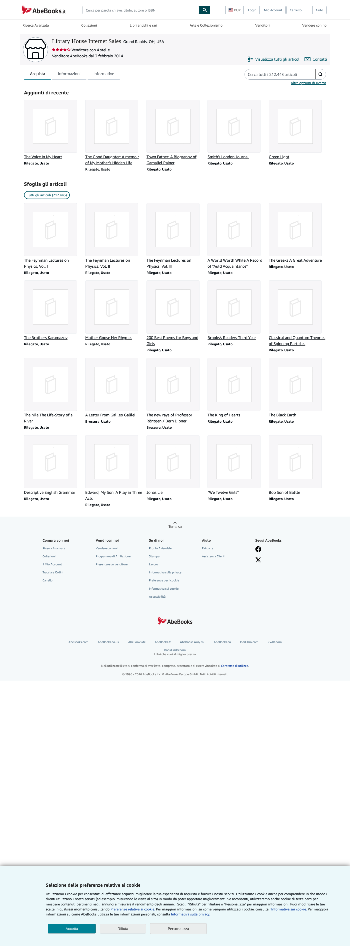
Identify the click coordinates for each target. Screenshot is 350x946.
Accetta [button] (72, 928)
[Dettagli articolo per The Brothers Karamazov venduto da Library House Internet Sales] (52, 310)
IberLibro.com (249, 642)
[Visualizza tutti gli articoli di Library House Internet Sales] (273, 59)
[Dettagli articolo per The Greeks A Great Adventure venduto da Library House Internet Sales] (297, 233)
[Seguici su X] (258, 560)
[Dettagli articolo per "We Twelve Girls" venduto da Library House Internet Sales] (236, 465)
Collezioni (89, 25)
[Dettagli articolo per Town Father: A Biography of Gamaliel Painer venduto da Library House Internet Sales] (175, 133)
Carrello (47, 580)
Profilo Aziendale (160, 548)
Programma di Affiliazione (113, 556)
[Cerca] (204, 10)
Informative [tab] (104, 74)
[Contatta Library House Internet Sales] (315, 59)
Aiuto (319, 10)
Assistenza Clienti (213, 556)
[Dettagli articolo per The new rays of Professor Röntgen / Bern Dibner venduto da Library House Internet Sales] (175, 391)
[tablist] (72, 74)
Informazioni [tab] (69, 74)
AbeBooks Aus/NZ (192, 642)
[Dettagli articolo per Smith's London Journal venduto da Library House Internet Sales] (236, 130)
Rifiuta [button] (123, 928)
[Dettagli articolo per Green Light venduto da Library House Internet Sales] (297, 130)
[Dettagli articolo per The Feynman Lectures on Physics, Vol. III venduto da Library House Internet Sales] (175, 236)
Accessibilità (157, 596)
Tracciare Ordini (52, 572)
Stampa (154, 556)
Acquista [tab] (37, 74)
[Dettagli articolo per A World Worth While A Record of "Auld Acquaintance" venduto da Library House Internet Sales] (236, 236)
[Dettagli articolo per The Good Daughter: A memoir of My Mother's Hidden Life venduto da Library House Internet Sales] (113, 133)
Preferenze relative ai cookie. (132, 909)
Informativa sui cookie (163, 588)
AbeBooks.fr (163, 642)
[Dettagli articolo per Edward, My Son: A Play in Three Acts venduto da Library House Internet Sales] (113, 468)
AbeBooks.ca (222, 642)
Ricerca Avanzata (35, 25)
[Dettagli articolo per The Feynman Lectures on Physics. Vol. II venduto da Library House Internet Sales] (113, 236)
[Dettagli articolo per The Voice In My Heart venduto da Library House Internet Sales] (52, 130)
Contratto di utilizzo (234, 666)
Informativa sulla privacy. (190, 914)
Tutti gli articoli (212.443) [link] (47, 195)
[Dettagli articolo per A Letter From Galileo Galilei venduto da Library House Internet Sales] (113, 388)
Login (252, 10)
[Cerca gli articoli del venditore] (275, 74)
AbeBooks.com (78, 642)
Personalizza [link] (178, 928)
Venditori (262, 25)
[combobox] (140, 10)
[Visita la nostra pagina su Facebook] (258, 549)
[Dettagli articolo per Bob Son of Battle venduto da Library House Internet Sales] (297, 465)
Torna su (175, 526)
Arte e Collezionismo (206, 25)
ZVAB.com (275, 642)
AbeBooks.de (137, 642)
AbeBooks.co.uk (108, 642)
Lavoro (153, 564)
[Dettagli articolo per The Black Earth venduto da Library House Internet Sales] (297, 388)
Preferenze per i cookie (164, 580)
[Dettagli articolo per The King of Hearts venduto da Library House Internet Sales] (236, 388)
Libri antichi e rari (143, 25)
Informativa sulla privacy (165, 572)
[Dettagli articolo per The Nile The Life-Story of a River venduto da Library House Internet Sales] (52, 391)
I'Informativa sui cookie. (288, 909)
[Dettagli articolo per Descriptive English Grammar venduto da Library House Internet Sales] (52, 465)
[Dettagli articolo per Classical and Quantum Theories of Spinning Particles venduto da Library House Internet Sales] (297, 313)
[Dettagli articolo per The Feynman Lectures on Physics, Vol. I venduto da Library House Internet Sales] (52, 236)
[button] (321, 74)
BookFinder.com (175, 652)
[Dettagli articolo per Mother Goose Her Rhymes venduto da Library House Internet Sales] (113, 310)
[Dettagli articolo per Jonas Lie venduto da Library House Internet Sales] (175, 465)
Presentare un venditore (112, 564)
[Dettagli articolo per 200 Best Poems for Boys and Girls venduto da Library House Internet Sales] (175, 313)
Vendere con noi (315, 25)
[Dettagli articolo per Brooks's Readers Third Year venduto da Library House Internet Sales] (236, 310)
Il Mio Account (52, 564)
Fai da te (207, 548)
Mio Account (273, 10)
